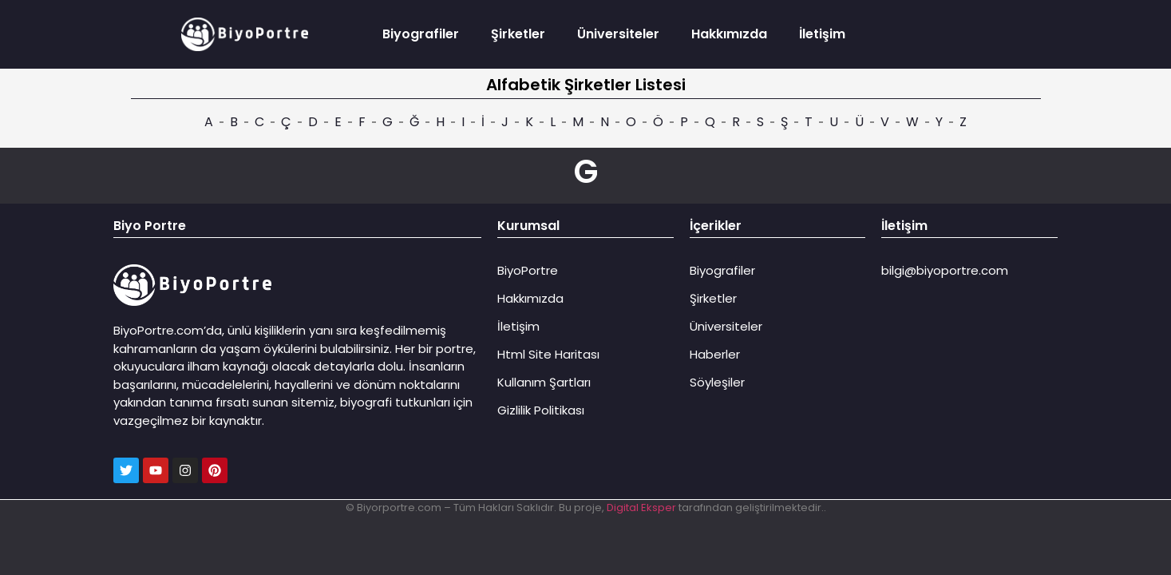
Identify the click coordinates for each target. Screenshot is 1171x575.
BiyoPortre (527, 270)
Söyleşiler (717, 382)
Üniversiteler (618, 34)
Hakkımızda (729, 34)
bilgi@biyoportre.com (944, 270)
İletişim (822, 34)
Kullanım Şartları (544, 382)
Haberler (715, 354)
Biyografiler (420, 34)
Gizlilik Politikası (540, 410)
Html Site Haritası (548, 354)
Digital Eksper (641, 507)
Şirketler (518, 34)
